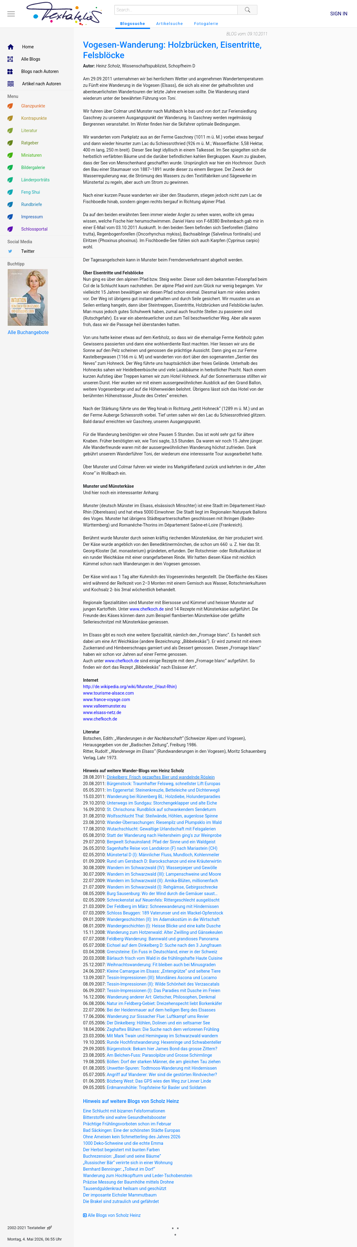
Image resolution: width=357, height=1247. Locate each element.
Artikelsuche (169, 23)
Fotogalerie (206, 23)
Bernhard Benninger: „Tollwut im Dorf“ (119, 1169)
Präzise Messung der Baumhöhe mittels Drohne (128, 1182)
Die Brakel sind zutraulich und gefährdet (121, 1201)
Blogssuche (132, 23)
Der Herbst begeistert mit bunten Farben (121, 1149)
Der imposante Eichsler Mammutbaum (120, 1195)
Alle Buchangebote (28, 332)
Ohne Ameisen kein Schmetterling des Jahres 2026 (131, 1136)
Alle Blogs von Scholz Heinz (112, 1215)
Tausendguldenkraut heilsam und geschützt (124, 1188)
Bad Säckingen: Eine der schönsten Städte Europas (131, 1130)
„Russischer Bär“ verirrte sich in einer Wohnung (128, 1162)
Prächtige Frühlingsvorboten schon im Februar (127, 1123)
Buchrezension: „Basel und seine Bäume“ (122, 1156)
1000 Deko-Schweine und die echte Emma (123, 1143)
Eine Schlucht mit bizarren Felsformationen (124, 1110)
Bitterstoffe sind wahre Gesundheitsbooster (124, 1117)
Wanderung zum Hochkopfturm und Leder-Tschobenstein (137, 1175)
